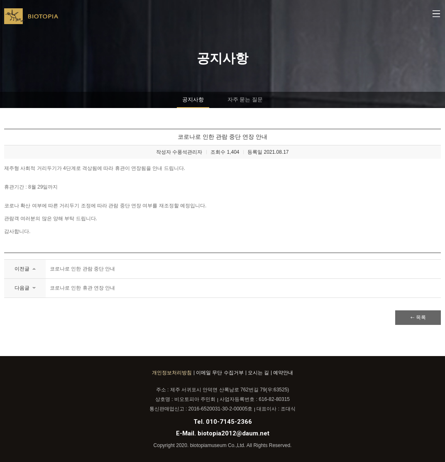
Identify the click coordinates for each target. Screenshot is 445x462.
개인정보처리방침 (172, 373)
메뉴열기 (437, 14)
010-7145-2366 (229, 421)
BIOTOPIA (31, 19)
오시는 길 (258, 373)
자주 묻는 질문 (245, 99)
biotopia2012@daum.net (233, 433)
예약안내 (283, 373)
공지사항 (193, 99)
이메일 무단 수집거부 (220, 373)
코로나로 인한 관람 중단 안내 (82, 269)
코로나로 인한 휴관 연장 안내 (82, 288)
